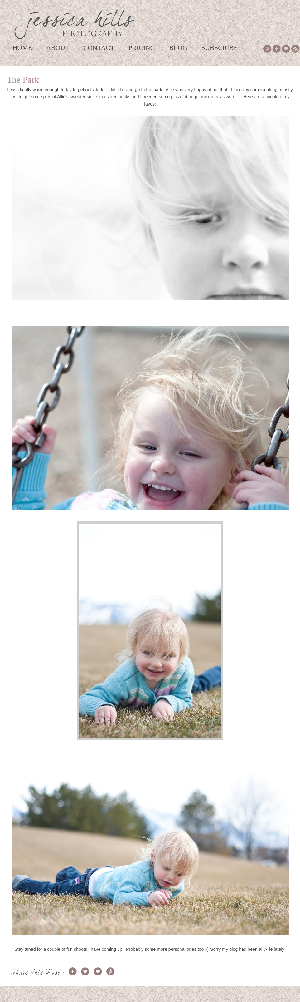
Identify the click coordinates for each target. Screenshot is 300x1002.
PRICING (141, 48)
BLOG (178, 48)
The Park (23, 80)
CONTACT (98, 48)
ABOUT (57, 48)
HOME (22, 48)
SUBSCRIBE (219, 48)
